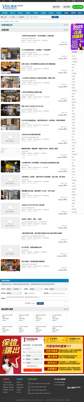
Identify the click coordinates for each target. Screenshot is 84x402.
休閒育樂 (43, 13)
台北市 (11, 21)
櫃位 (73, 111)
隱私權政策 (67, 400)
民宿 (73, 70)
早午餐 (73, 160)
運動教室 (74, 194)
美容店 (73, 64)
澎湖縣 (41, 393)
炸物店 (73, 93)
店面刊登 (68, 0)
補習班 (73, 119)
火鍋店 (73, 183)
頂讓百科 (19, 389)
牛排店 (73, 134)
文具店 (73, 197)
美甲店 (73, 125)
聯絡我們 (53, 400)
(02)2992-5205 (80, 0)
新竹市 (41, 383)
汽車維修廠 (74, 61)
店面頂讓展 (5, 13)
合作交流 (58, 400)
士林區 (16, 21)
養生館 (73, 116)
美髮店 (73, 171)
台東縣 (33, 393)
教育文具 (20, 13)
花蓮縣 (37, 393)
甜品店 (73, 200)
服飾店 (73, 108)
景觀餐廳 (74, 90)
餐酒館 (73, 191)
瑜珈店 (73, 122)
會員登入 (63, 0)
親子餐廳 (74, 180)
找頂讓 (3, 0)
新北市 (33, 383)
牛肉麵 (73, 82)
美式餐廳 (74, 73)
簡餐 (73, 67)
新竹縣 (44, 383)
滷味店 (73, 151)
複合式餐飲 (74, 212)
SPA (73, 137)
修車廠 (73, 76)
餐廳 (73, 96)
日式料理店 (74, 58)
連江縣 (48, 393)
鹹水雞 (73, 165)
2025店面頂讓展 (7, 382)
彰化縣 (33, 386)
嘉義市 (37, 390)
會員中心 (80, 13)
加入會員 (58, 0)
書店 (73, 157)
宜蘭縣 (29, 393)
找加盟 (10, 0)
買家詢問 (73, 13)
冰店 (73, 206)
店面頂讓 (6, 21)
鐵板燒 (73, 87)
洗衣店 (73, 168)
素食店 (73, 145)
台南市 (33, 390)
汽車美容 (74, 186)
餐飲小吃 (12, 13)
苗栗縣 (41, 386)
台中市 (29, 386)
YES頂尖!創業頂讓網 (59, 384)
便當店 (73, 79)
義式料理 (74, 102)
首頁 (2, 21)
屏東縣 (44, 390)
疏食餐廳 (74, 189)
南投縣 (44, 386)
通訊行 (73, 105)
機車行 (73, 131)
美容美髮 (35, 13)
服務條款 (62, 400)
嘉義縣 (41, 390)
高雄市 (29, 390)
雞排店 (73, 113)
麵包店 (73, 148)
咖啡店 (73, 84)
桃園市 (37, 383)
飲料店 (73, 139)
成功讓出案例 (20, 387)
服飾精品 (28, 13)
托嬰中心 (74, 128)
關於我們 (48, 400)
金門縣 (44, 393)
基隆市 (48, 383)
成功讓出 (66, 13)
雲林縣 (37, 386)
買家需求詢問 (20, 384)
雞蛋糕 (73, 99)
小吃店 (73, 174)
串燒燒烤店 (74, 154)
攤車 (73, 163)
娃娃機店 (74, 209)
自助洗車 (74, 142)
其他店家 (58, 13)
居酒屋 (73, 203)
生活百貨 (51, 13)
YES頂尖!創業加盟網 (59, 382)
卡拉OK (74, 56)
